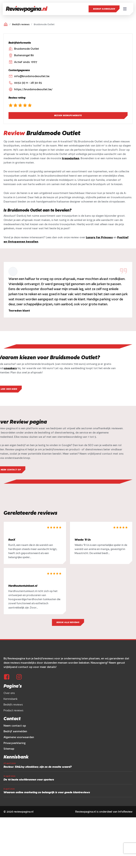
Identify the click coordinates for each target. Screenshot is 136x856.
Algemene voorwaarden (19, 738)
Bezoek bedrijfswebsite (68, 115)
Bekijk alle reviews (67, 623)
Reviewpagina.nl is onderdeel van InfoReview (103, 813)
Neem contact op (15, 727)
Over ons (9, 694)
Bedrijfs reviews (21, 24)
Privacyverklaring (15, 744)
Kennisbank (11, 700)
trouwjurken (70, 158)
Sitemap (9, 750)
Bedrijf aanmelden (104, 9)
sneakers (10, 368)
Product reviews (13, 711)
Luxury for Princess (99, 237)
